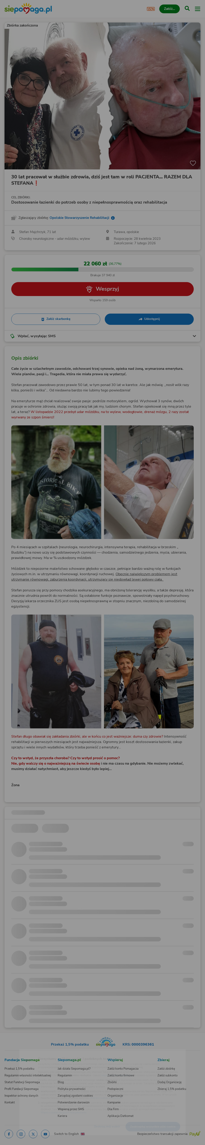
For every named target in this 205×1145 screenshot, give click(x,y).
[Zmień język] (12, 1052)
